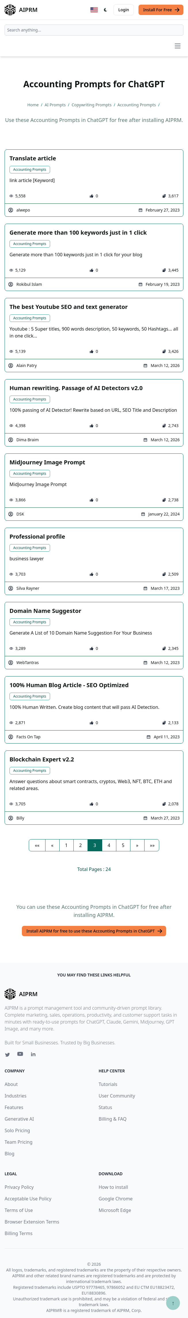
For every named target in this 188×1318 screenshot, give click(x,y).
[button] (37, 845)
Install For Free (161, 10)
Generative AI (19, 1119)
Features (14, 1107)
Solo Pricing (17, 1130)
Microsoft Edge (115, 1210)
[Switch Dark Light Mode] (106, 10)
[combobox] (94, 30)
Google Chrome (116, 1198)
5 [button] (123, 845)
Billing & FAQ (113, 1119)
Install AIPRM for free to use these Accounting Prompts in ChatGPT (94, 931)
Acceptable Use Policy (28, 1198)
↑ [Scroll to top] (173, 1303)
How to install (113, 1187)
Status (105, 1107)
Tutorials (108, 1084)
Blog (9, 1153)
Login (123, 9)
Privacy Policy (19, 1187)
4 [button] (109, 845)
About (11, 1084)
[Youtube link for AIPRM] (20, 1055)
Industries (15, 1096)
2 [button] (80, 845)
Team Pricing (19, 1142)
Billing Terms (19, 1233)
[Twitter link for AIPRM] (7, 1055)
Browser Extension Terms (32, 1222)
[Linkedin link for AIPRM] (34, 1055)
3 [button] (94, 845)
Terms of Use (19, 1210)
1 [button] (66, 845)
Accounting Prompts (29, 169)
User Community (117, 1096)
